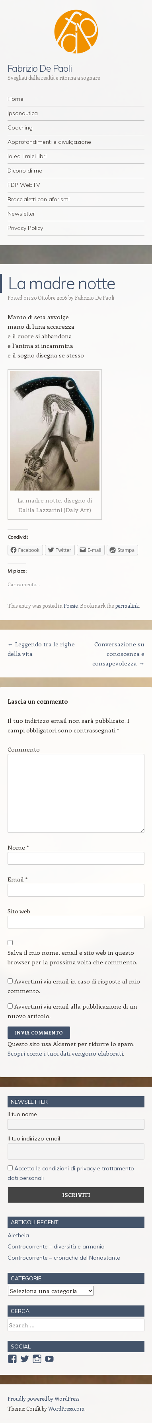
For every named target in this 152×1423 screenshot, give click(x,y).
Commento (24, 749)
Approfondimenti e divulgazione (49, 141)
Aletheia (18, 1235)
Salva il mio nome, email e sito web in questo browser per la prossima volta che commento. (72, 957)
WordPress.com (66, 1408)
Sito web (19, 911)
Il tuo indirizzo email (34, 1138)
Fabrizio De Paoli (40, 68)
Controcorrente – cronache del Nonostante (64, 1257)
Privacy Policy (25, 228)
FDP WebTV (24, 184)
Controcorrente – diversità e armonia (56, 1246)
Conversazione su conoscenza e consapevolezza (118, 653)
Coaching (20, 127)
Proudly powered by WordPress (43, 1398)
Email (17, 879)
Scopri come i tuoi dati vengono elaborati (65, 1053)
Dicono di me (25, 170)
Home (15, 98)
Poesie (71, 605)
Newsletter (21, 213)
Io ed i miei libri (27, 156)
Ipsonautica (23, 113)
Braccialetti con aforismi (39, 199)
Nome (18, 847)
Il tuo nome (22, 1114)
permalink (127, 605)
